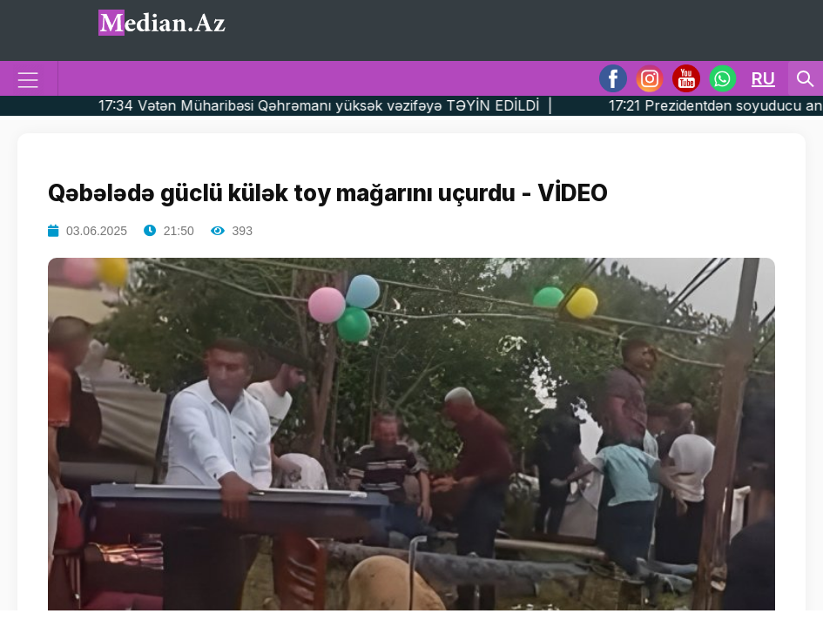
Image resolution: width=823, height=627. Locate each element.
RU (763, 78)
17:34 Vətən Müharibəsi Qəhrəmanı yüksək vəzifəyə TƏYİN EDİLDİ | (358, 105)
